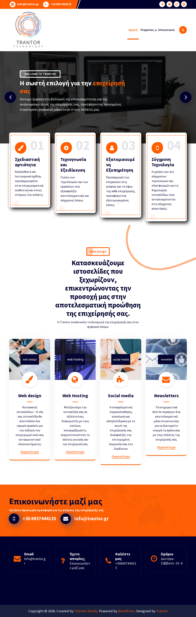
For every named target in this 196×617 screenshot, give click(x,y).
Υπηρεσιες (147, 30)
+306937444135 (125, 582)
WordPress (126, 611)
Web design (29, 468)
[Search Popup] (183, 30)
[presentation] (10, 97)
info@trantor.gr (28, 4)
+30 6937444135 (61, 4)
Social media (121, 468)
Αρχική (133, 30)
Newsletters (166, 468)
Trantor (162, 611)
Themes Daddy (85, 611)
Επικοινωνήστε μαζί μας (80, 582)
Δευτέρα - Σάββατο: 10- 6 (172, 578)
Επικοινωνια (166, 30)
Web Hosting (75, 468)
